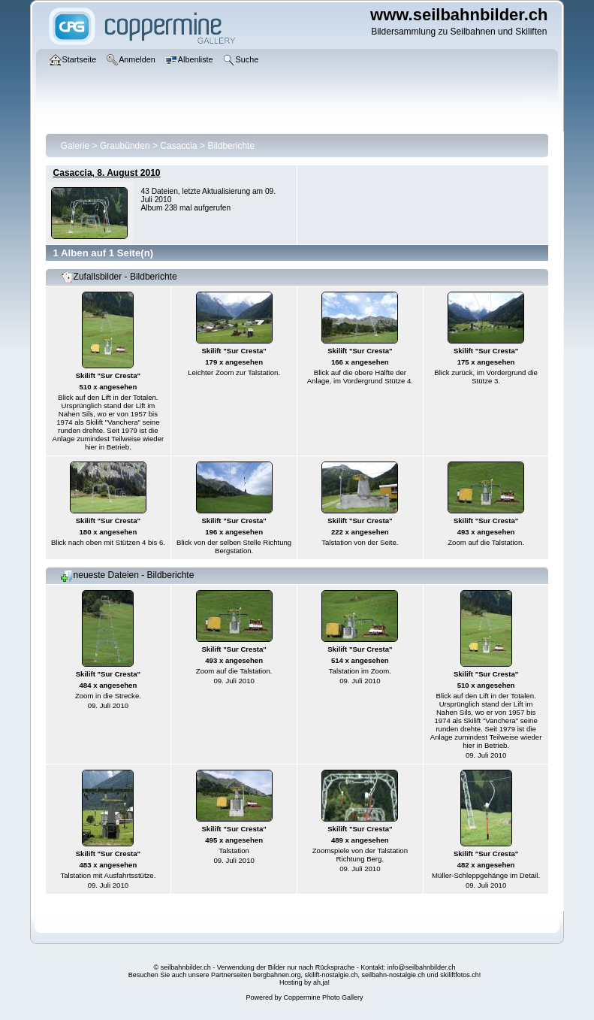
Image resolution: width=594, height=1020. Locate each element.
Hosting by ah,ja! (304, 982)
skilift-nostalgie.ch (331, 975)
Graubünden (125, 146)
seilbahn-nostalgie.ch (394, 975)
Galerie (75, 146)
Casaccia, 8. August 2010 (107, 173)
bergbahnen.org (277, 975)
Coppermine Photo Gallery (323, 997)
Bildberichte (231, 146)
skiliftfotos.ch (459, 975)
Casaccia (178, 146)
